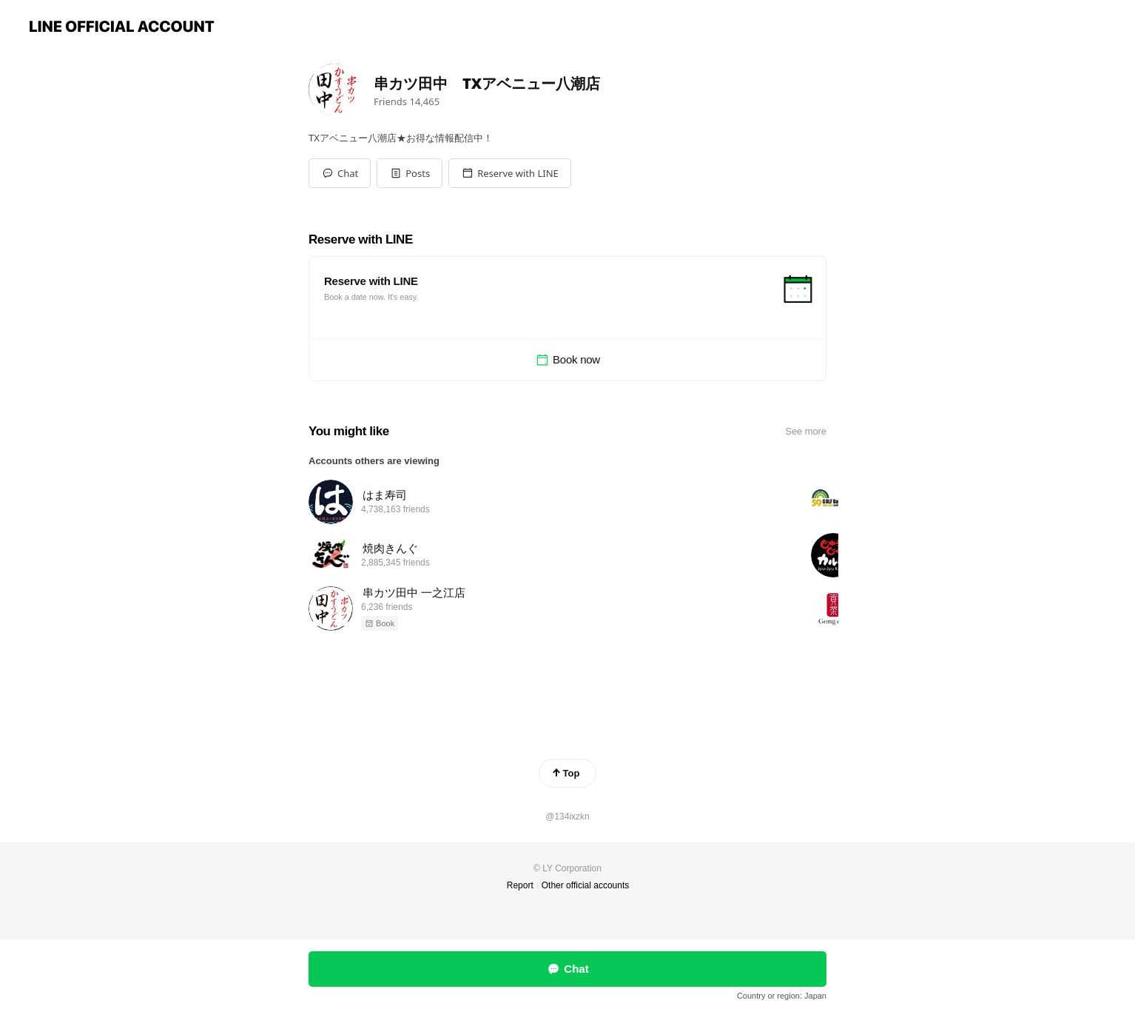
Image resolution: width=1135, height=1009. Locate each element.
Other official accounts (586, 885)
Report (520, 885)
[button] (409, 173)
